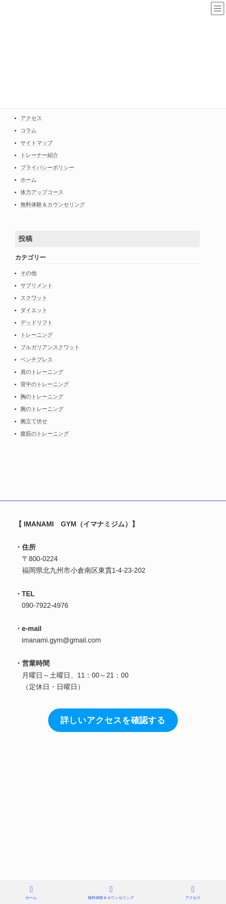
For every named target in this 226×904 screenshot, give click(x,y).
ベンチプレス (36, 359)
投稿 (25, 239)
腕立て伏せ (33, 421)
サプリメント (36, 285)
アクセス (31, 118)
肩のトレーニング (42, 372)
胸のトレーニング (42, 396)
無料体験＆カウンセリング (52, 204)
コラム (28, 130)
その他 (28, 273)
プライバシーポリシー (47, 167)
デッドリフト (36, 322)
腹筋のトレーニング (44, 433)
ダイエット (33, 310)
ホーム (28, 180)
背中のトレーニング (44, 384)
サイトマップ (36, 143)
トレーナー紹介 (39, 155)
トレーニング (36, 335)
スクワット (33, 298)
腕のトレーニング (42, 409)
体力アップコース (42, 192)
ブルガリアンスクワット (50, 347)
